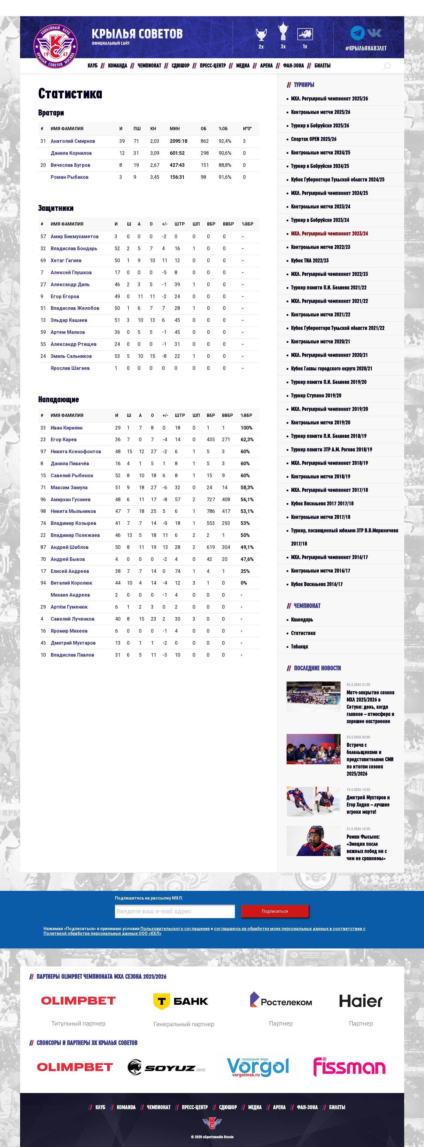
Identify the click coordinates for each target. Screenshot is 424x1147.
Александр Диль (70, 284)
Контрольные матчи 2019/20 (320, 422)
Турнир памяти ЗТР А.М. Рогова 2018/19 (331, 449)
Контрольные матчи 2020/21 (320, 341)
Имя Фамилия (67, 128)
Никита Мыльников (73, 511)
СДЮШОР (228, 1107)
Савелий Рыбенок (72, 475)
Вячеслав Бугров (70, 165)
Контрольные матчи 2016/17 (320, 571)
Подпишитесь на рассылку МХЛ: (149, 898)
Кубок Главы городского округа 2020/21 (331, 368)
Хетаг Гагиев (66, 260)
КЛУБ (100, 1107)
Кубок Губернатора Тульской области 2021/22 (337, 328)
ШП (196, 224)
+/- (165, 224)
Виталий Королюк (71, 583)
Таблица (299, 646)
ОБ (203, 128)
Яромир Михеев (69, 631)
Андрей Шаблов (70, 547)
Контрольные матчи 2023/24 (320, 206)
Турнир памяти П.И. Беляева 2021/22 (328, 287)
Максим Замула (69, 487)
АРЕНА (279, 1107)
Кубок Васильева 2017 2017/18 (322, 503)
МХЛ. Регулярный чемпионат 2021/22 (329, 301)
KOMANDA (126, 1107)
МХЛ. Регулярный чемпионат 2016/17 (329, 557)
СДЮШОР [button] (180, 65)
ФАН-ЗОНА (307, 1107)
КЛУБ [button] (93, 65)
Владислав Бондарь (74, 248)
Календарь (302, 619)
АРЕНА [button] (266, 65)
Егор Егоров (65, 296)
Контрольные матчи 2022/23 (320, 247)
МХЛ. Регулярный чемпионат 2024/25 (329, 193)
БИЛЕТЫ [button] (322, 65)
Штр (180, 224)
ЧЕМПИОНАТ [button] (149, 65)
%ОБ (223, 128)
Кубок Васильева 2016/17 (317, 584)
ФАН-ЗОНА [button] (293, 65)
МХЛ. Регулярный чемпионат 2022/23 (329, 274)
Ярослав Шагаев (70, 368)
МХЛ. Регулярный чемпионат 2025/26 (329, 98)
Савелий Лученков (73, 619)
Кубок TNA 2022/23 (310, 260)
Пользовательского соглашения (175, 928)
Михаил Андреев (70, 595)
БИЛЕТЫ (337, 1107)
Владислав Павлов (72, 655)
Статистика (303, 633)
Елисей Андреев (70, 571)
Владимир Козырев (73, 523)
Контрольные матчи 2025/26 (320, 112)
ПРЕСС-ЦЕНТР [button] (213, 65)
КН (153, 128)
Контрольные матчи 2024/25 (320, 152)
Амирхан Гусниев (71, 499)
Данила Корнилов (71, 153)
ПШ (137, 128)
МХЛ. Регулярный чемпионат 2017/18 (329, 490)
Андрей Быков (68, 559)
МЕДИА (255, 1107)
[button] (387, 65)
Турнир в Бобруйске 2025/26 (320, 125)
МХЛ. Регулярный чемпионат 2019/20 (329, 409)
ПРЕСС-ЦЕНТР (195, 1107)
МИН (175, 128)
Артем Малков (68, 332)
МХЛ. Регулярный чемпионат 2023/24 (329, 233)
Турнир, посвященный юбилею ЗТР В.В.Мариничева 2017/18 (344, 537)
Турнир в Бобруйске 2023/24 (320, 220)
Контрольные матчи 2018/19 (320, 476)
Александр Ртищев (74, 344)
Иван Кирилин (67, 428)
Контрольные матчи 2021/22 (320, 314)
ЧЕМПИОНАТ (158, 1107)
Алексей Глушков (71, 272)
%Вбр (248, 224)
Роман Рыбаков (70, 177)
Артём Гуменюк (69, 607)
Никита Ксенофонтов (76, 451)
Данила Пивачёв (70, 463)
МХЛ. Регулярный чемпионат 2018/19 (329, 463)
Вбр (211, 224)
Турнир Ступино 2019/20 (316, 395)
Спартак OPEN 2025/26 (313, 139)
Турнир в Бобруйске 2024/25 (320, 166)
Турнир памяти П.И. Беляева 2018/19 (328, 436)
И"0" (247, 128)
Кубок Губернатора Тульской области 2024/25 (337, 179)
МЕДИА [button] (243, 65)
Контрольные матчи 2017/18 (320, 517)
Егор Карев (64, 439)
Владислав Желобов (75, 308)
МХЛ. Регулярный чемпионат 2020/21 (329, 355)
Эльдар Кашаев (69, 320)
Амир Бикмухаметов (75, 236)
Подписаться (275, 911)
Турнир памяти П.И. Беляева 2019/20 (328, 382)
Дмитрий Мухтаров (73, 643)
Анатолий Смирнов (73, 141)
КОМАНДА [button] (117, 65)
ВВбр (228, 224)
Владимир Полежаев (75, 535)
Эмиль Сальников (71, 356)
